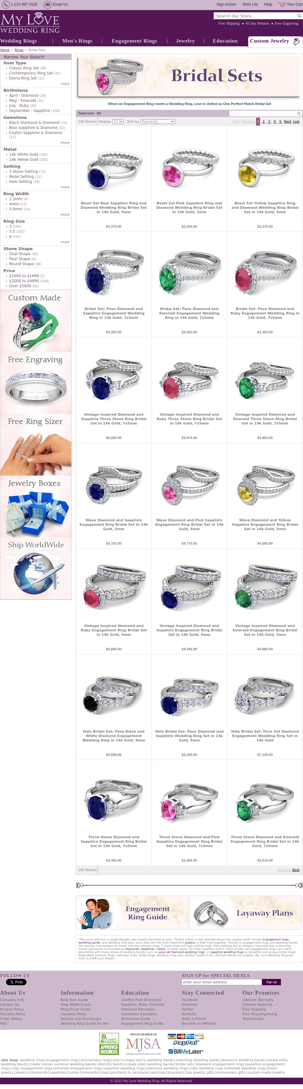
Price (9, 270)
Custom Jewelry (269, 41)
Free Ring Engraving (259, 1014)
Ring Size (14, 221)
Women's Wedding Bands (243, 1060)
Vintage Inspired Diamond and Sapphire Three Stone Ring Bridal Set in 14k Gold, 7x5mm (113, 419)
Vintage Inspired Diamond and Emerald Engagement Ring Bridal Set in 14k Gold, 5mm (265, 630)
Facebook (190, 1000)
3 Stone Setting (27, 171)
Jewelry (185, 41)
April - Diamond (27, 95)
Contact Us (9, 1005)
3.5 (17, 231)
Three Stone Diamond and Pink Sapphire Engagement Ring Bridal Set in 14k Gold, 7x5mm (189, 841)
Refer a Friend (194, 1019)
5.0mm (19, 209)
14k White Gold (28, 154)
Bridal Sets (185, 1064)
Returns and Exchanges (81, 1019)
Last (296, 121)
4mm (18, 204)
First (236, 121)
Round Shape (25, 264)
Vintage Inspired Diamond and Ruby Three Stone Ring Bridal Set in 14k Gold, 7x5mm (189, 419)
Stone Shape (18, 248)
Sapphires (58, 1072)
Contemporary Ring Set (35, 73)
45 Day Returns (257, 23)
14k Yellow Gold (28, 159)
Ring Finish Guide (76, 1009)
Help (268, 4)
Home (5, 50)
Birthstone (15, 90)
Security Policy (12, 1014)
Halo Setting (24, 181)
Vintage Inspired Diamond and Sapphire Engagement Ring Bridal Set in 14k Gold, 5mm (189, 630)
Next (287, 121)
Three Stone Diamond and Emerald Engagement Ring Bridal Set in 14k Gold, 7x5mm (265, 841)
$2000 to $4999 (29, 281)
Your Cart (295, 4)
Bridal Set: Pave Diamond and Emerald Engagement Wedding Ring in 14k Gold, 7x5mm (189, 313)
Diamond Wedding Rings (167, 1068)
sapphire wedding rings (227, 952)
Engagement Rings (134, 41)
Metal (9, 149)
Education (225, 41)
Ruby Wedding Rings (206, 1068)
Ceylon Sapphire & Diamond (35, 135)
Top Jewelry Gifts (200, 1072)
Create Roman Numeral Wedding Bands (63, 1064)
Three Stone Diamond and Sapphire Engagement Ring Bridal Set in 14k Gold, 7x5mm (114, 841)
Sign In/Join (226, 4)
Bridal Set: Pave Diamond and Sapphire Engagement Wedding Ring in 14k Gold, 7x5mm (114, 313)
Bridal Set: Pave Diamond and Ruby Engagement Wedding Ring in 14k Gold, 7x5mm (265, 313)
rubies (161, 949)
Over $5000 (24, 286)
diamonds (132, 949)
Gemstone (15, 117)
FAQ (3, 1024)
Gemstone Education (139, 1014)
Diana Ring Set (27, 78)
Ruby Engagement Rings (32, 1068)
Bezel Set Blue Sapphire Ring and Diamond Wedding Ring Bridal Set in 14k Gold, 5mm (113, 207)
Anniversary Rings (96, 1060)
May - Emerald (26, 100)
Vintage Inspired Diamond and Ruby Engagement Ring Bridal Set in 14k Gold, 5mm (113, 630)
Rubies (74, 1072)
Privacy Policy (12, 1009)
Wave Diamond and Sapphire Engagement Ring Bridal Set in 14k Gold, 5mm (114, 524)
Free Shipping (229, 23)
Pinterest (189, 1005)
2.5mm (18, 199)
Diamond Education (138, 1009)
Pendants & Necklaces (130, 1072)
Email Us (60, 4)
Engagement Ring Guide (142, 1024)
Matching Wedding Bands (198, 1060)
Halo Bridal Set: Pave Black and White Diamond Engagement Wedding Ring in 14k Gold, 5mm (113, 735)
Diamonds (38, 1072)
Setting (12, 166)
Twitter (187, 1009)
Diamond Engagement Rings (220, 1064)
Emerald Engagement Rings (78, 1068)
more (65, 84)
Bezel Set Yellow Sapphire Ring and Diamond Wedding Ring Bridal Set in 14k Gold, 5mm (265, 207)
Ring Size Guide (74, 1000)
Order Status (11, 1019)
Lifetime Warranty (257, 1000)
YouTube (189, 1014)
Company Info (12, 1000)
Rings (19, 50)
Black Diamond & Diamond (38, 122)
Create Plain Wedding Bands (150, 1064)
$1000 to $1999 (27, 276)
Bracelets (176, 1072)
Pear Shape (22, 259)
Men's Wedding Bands (154, 1060)
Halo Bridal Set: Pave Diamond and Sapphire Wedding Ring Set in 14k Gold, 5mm (189, 735)
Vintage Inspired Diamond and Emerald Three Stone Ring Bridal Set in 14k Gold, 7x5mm (265, 419)
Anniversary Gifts (230, 1072)
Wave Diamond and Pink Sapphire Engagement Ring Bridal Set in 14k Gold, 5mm (189, 524)
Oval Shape (23, 254)
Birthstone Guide (136, 1019)
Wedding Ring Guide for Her (85, 1024)
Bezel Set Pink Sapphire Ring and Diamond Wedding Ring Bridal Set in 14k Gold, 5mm (189, 207)
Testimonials (253, 1019)
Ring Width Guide (76, 1005)
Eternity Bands (110, 1064)
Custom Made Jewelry (266, 1072)
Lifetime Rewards (257, 1005)
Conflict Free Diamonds (141, 1000)
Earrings (159, 1072)
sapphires (148, 949)
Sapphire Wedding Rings (124, 1068)
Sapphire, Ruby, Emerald (142, 1005)
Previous (247, 121)
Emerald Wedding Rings (246, 1068)
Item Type (14, 63)
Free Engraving (286, 23)
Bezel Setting (25, 176)
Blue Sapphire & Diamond (37, 128)
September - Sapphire (34, 110)
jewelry (190, 942)
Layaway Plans (73, 1014)
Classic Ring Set (27, 68)
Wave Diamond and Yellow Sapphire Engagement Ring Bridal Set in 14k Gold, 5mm (265, 524)
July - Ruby (23, 105)
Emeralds (90, 1072)
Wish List (250, 4)
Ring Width (16, 193)
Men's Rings (77, 41)
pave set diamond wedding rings (181, 952)
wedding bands (89, 942)
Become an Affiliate (199, 1024)
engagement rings (275, 939)
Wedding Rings (18, 41)
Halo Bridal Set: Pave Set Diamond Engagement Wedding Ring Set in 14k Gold (265, 735)
